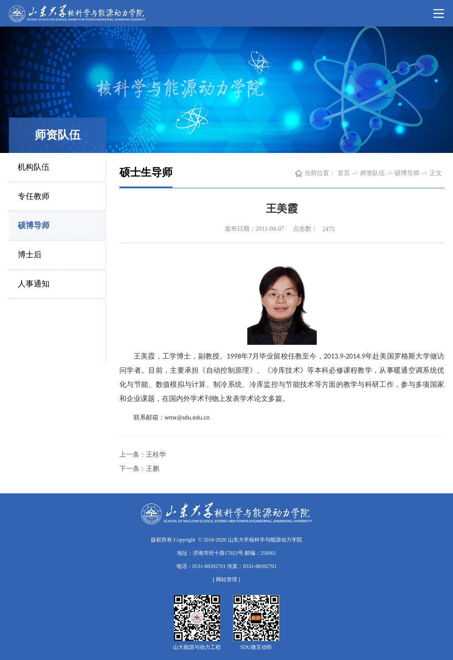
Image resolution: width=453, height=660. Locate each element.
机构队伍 (34, 167)
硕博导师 (34, 225)
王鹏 (152, 468)
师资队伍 (372, 173)
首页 (344, 173)
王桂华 (156, 454)
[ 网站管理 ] (226, 579)
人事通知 (34, 283)
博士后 (30, 254)
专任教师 (34, 196)
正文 (436, 173)
